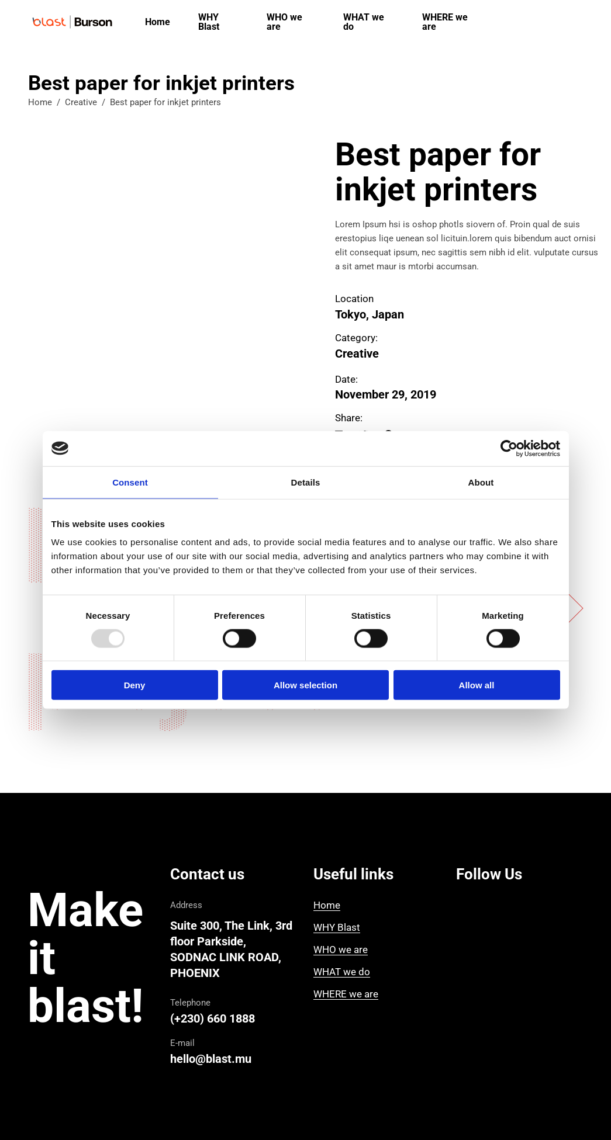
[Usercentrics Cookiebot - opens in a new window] (509, 448)
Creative (81, 102)
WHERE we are (345, 994)
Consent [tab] (130, 482)
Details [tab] (305, 482)
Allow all (477, 685)
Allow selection (305, 685)
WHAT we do (341, 972)
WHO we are (340, 949)
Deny (135, 685)
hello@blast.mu (210, 1059)
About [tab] (481, 482)
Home (40, 102)
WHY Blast (336, 927)
